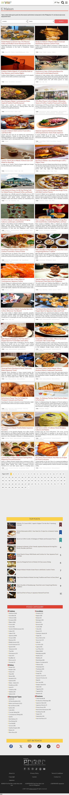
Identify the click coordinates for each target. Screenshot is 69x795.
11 (38, 474)
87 (26, 487)
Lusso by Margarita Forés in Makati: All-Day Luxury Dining (34, 562)
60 (3, 484)
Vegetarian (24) (40, 716)
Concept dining (42, 112)
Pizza (50, 200)
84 (16, 487)
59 (65, 480)
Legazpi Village (42, 141)
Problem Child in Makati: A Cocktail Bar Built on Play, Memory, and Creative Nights (17, 72)
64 (16, 484)
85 (19, 487)
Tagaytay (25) (39, 689)
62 (9, 484)
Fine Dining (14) (13, 721)
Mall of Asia (14, 200)
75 (52, 484)
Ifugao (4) (38, 635)
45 (19, 480)
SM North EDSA (5, 409)
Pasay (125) (39, 671)
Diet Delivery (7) (13, 719)
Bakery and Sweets (62, 111)
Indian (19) (11, 631)
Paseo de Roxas (42, 111)
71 (39, 484)
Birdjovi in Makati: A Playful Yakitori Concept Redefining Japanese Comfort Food (50, 42)
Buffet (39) (12, 708)
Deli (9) (10, 716)
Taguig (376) (39, 691)
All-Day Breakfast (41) (14, 701)
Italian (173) (12, 633)
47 (26, 480)
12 (41, 474)
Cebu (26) (38, 629)
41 (6, 480)
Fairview (13, 52)
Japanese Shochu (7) (41, 705)
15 (51, 474)
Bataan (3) (38, 617)
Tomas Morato (25, 260)
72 (42, 484)
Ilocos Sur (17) (40, 640)
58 (61, 480)
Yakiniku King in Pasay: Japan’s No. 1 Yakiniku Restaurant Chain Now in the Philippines (50, 280)
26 (22, 477)
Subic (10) (38, 686)
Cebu (40, 81)
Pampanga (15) (40, 666)
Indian (28, 52)
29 (32, 477)
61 (6, 484)
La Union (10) (39, 644)
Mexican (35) (12, 640)
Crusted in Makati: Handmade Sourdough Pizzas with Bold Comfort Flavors (51, 191)
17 (57, 474)
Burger (51, 170)
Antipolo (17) (39, 613)
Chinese (54, 260)
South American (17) (14, 644)
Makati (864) (39, 651)
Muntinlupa (41, 408)
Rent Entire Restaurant (50, 112)
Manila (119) (39, 655)
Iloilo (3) (38, 642)
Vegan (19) (39, 714)
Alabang (46, 408)
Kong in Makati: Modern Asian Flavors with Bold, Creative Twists (36, 569)
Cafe (43, 81)
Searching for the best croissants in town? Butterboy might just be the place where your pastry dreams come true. (18, 402)
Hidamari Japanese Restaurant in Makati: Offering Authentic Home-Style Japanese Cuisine (49, 132)
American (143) (13, 613)
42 (9, 480)
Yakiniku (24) (12, 691)
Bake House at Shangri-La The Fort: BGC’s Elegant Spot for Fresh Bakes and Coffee (16, 339)
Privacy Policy (34, 773)
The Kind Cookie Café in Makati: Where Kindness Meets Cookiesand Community (48, 369)
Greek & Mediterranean (21, 52)
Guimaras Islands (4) (41, 633)
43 (13, 480)
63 (13, 484)
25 (19, 477)
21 (6, 477)
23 (13, 477)
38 (61, 477)
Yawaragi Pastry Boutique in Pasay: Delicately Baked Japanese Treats (17, 369)
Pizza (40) (11, 674)
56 (55, 480)
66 (22, 484)
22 (9, 477)
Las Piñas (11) (39, 649)
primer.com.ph (33, 789)
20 (3, 477)
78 (61, 484)
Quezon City (8, 52)
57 (58, 480)
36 (55, 477)
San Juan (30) (39, 682)
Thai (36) (11, 651)
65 (19, 484)
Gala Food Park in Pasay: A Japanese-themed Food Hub (33, 592)
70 (35, 484)
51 (39, 480)
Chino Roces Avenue (10, 111)
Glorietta (7, 438)
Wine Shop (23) (13, 732)
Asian (20, 111)
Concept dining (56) (14, 712)
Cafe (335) (11, 710)
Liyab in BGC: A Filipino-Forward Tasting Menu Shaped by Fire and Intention (17, 458)
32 (42, 477)
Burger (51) (12, 667)
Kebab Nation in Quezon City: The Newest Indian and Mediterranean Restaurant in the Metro (16, 43)
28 (29, 477)
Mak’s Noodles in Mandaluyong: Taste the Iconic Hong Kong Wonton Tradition (49, 250)
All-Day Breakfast (54, 111)
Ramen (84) (12, 676)
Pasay (7, 200)
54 (48, 480)
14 (47, 474)
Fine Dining (26, 230)
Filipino (31, 230)
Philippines (8, 230)
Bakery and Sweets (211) (15, 703)
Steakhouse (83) (13, 685)
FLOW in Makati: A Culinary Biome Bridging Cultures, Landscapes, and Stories (16, 221)
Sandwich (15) (12, 678)
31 (39, 477)
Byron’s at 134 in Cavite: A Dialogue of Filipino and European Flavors (36, 539)
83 (13, 487)
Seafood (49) (12, 680)
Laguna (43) (39, 646)
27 (26, 477)
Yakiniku (50, 289)
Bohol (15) (38, 622)
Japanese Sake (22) (41, 703)
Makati (40, 52)
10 (34, 474)
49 (32, 480)
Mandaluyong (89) (41, 653)
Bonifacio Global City (56, 349)
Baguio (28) (39, 615)
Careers (34, 777)
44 (16, 480)
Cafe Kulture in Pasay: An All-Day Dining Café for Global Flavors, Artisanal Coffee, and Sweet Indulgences (17, 192)
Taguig (7, 349)
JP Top (56, 2)
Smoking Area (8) (40, 711)
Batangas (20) (39, 620)
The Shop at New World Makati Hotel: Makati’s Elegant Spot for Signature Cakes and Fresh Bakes (51, 311)
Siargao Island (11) (41, 684)
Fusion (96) (12, 626)
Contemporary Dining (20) (16, 714)
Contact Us (57, 777)
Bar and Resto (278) (14, 705)
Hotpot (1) (11, 671)
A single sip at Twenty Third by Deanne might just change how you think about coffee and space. (18, 165)
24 (16, 477)
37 (58, 477)
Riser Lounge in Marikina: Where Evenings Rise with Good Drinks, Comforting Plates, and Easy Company (51, 222)
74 (48, 484)
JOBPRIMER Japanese (57, 783)
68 (29, 484)
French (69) (12, 624)
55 (52, 480)
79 (65, 484)
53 (45, 480)
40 (3, 480)
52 (42, 480)
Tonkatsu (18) (12, 689)
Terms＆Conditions (57, 773)
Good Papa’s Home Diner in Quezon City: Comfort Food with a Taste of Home (15, 250)
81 (6, 487)
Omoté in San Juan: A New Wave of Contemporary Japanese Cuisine (13, 280)
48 (29, 480)
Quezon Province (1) (41, 678)
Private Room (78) (41, 707)
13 (44, 474)
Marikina (41, 230)
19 (64, 474)
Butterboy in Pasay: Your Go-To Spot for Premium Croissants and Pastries (15, 399)
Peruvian (9, 231)
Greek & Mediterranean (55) (16, 629)
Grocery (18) (12, 725)
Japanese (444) (13, 635)
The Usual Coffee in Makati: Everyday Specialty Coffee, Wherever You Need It (17, 310)
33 (45, 477)
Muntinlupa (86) (40, 660)
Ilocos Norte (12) (40, 638)
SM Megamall (49, 260)
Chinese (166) (12, 617)
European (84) (12, 620)
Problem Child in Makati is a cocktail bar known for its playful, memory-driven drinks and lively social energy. (18, 75)
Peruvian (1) (12, 662)
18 (60, 474)
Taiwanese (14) (13, 649)
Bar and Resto (12, 81)
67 (26, 484)
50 (35, 480)
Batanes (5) (39, 693)
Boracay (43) (39, 624)
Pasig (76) (38, 673)
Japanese (49, 52)
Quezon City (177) (41, 675)
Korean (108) (12, 638)
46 (22, 480)
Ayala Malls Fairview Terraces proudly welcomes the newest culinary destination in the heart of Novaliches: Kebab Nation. (18, 47)
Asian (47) (11, 655)
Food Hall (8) (12, 723)
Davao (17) (39, 631)
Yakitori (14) (12, 694)
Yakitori (44, 52)
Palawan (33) (39, 664)
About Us (12, 773)
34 (48, 477)
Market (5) (11, 730)
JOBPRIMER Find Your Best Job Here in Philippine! (34, 784)
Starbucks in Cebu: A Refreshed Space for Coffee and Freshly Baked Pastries (49, 72)
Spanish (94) (12, 646)
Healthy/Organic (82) (14, 728)
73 (45, 484)
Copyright (12, 777)
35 (52, 477)
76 (55, 484)
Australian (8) (12, 615)
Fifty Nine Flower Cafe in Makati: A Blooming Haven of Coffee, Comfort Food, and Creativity (51, 102)
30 (35, 477)
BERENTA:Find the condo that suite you (11, 784)
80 (3, 487)
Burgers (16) (12, 669)
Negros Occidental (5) (42, 662)
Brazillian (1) (12, 658)
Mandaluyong (42, 260)
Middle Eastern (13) (14, 642)
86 (22, 487)
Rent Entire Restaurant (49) (43, 709)
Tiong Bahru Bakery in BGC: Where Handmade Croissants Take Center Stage (50, 339)
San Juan (7, 289)
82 (9, 487)
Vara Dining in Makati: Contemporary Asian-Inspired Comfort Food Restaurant (16, 102)
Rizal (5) (38, 680)
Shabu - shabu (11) (14, 683)
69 (32, 484)
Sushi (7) (11, 687)
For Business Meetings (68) (43, 700)
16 (54, 474)
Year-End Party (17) (41, 718)
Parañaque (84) (40, 669)
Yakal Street (41, 200)
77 (58, 484)
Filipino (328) (12, 622)
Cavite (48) (39, 626)
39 (65, 477)
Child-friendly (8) (40, 698)
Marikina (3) (39, 658)
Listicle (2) (11, 699)
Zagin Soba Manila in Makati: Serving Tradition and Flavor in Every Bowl (38, 577)
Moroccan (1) (12, 660)
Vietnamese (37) (13, 653)
